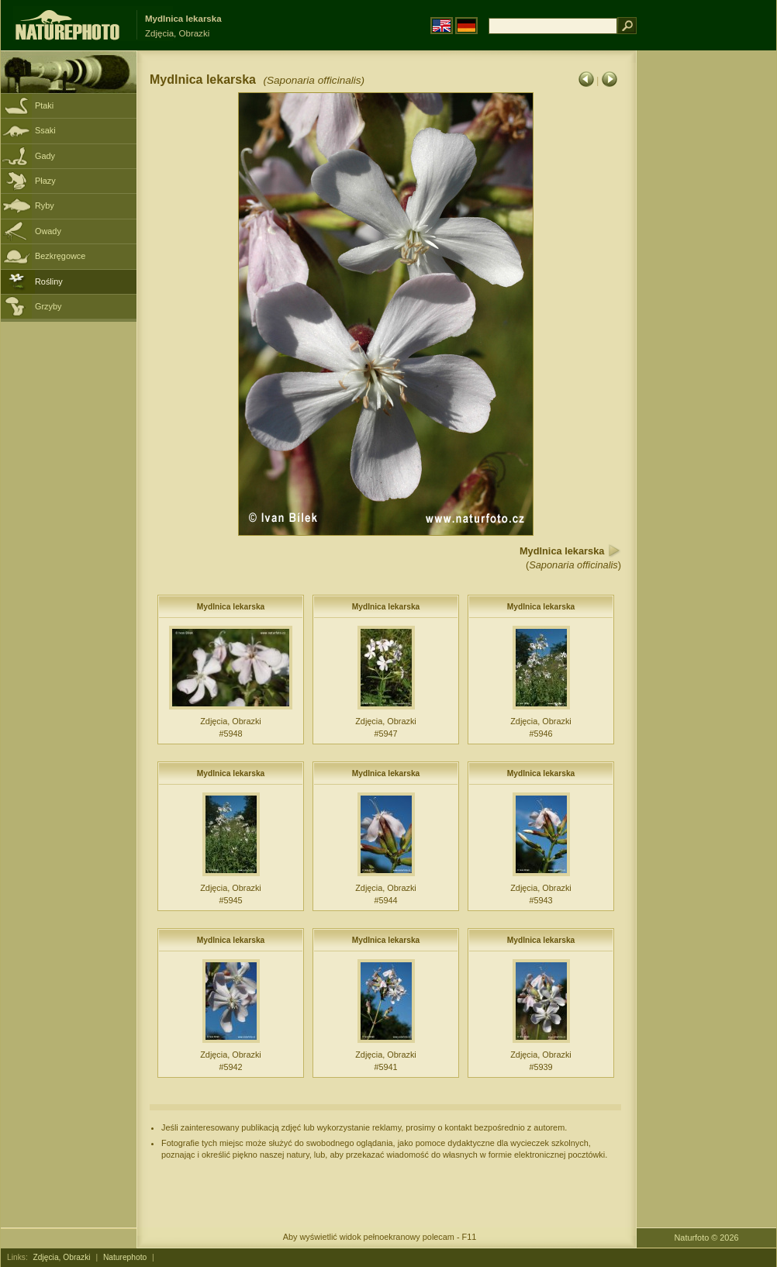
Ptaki (44, 105)
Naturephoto (125, 1257)
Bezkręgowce (60, 256)
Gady (45, 156)
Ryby (44, 205)
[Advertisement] (706, 298)
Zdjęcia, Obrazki (62, 1257)
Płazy (45, 180)
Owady (48, 231)
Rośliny (49, 281)
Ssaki (45, 130)
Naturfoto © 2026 (707, 1237)
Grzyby (48, 306)
